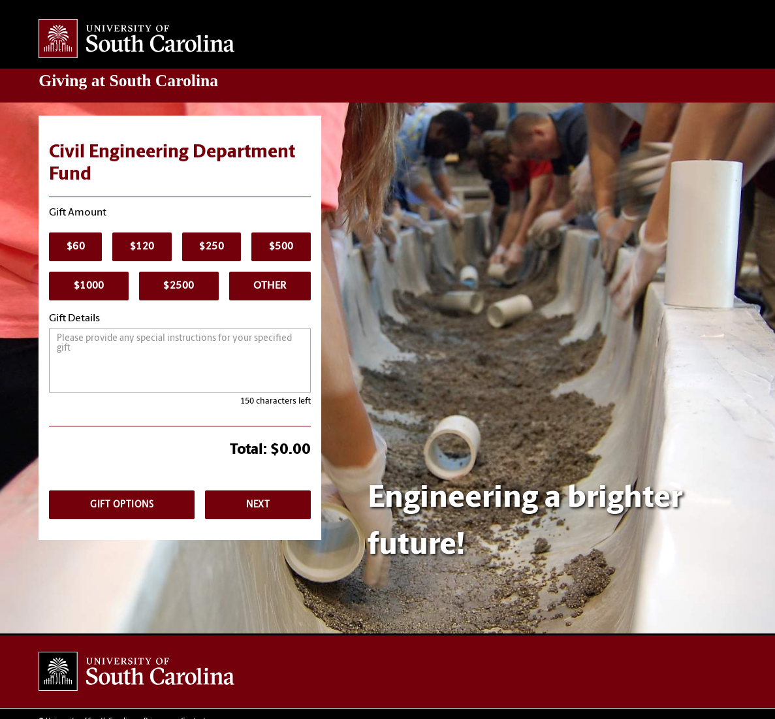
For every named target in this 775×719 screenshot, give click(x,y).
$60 (76, 247)
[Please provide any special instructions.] (180, 360)
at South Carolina (128, 80)
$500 (281, 247)
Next (258, 505)
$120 (142, 247)
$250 (211, 247)
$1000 (89, 286)
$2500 (178, 286)
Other (269, 286)
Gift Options (121, 505)
